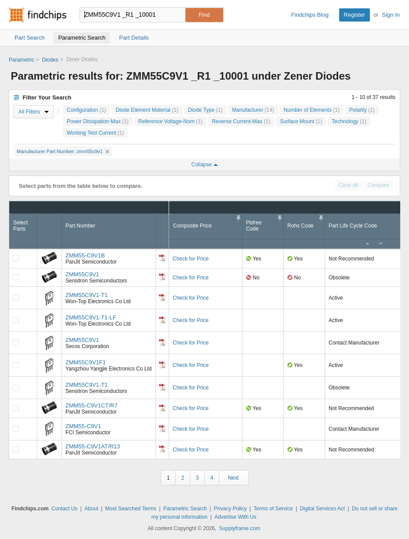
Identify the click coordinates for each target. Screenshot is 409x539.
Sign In (391, 14)
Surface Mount (301, 121)
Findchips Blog (310, 14)
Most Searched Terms (130, 509)
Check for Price (191, 259)
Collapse (204, 164)
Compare (378, 185)
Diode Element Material (147, 110)
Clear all (348, 185)
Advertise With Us (235, 517)
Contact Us (64, 509)
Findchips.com (37, 14)
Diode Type (205, 110)
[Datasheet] (162, 257)
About (91, 509)
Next (233, 478)
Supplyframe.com (239, 528)
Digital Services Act (322, 509)
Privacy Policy (230, 509)
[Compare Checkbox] (16, 258)
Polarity (362, 110)
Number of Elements (312, 110)
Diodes (50, 60)
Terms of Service (273, 509)
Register (354, 14)
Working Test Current (95, 133)
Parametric (21, 60)
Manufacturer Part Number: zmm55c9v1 (63, 151)
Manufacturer (253, 110)
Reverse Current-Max (241, 121)
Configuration (86, 110)
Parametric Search (185, 509)
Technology (349, 121)
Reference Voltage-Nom (170, 121)
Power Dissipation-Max (98, 121)
